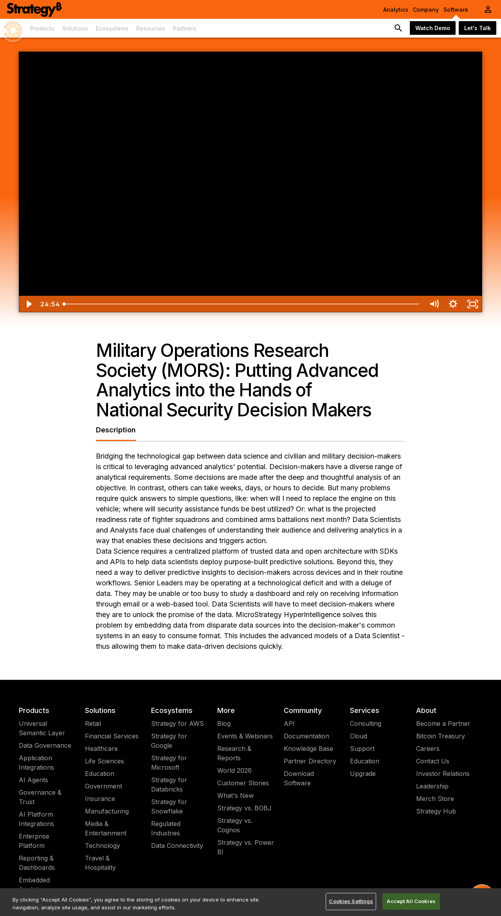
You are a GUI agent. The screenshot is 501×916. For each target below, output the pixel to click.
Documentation (306, 736)
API (289, 723)
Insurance (100, 799)
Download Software (299, 778)
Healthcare (101, 748)
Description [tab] (116, 430)
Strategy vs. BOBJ (244, 808)
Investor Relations (443, 773)
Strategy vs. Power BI (245, 847)
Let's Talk (477, 28)
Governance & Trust (40, 797)
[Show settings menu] (453, 304)
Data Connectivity (177, 845)
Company (426, 9)
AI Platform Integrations (36, 819)
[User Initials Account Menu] (488, 9)
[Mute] (433, 304)
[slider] (242, 304)
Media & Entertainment (105, 828)
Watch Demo (432, 28)
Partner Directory (310, 761)
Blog (224, 723)
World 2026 (234, 770)
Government (103, 786)
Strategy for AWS (177, 723)
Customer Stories (243, 783)
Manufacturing (107, 811)
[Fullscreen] (472, 304)
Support (362, 748)
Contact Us (432, 761)
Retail (93, 723)
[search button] (398, 28)
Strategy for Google (169, 740)
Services (364, 710)
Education (99, 773)
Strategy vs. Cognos (234, 825)
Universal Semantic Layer (42, 728)
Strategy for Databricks (169, 784)
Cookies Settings (351, 901)
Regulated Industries (165, 828)
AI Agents (33, 780)
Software (455, 9)
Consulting (365, 723)
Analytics (395, 9)
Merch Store (435, 799)
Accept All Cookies (411, 901)
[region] (250, 902)
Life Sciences (104, 761)
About (426, 710)
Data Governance (45, 745)
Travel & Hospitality (100, 862)
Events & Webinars (245, 736)
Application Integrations (36, 762)
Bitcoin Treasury (440, 736)
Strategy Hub (436, 811)
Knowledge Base (308, 748)
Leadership (432, 786)
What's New (235, 795)
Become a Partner (443, 723)
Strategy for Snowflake (169, 806)
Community (303, 710)
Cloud (358, 736)
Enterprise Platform (34, 840)
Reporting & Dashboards (37, 862)
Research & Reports (234, 753)
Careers (428, 748)
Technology (102, 845)
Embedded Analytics (34, 884)
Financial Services (112, 736)
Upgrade (363, 773)
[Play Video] (28, 304)
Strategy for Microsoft (169, 762)
